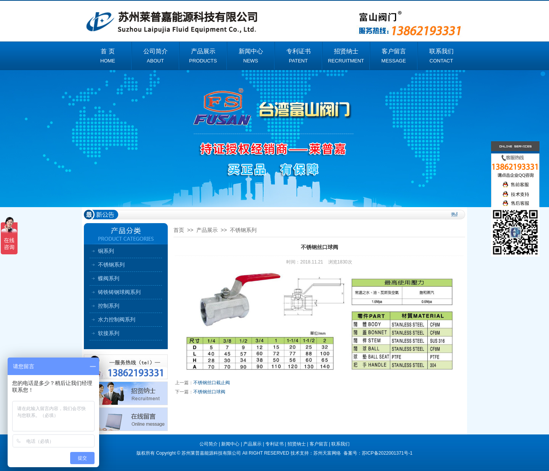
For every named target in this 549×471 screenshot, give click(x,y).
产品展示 (207, 230)
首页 (178, 230)
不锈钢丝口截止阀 (211, 382)
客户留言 (319, 444)
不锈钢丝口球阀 (209, 391)
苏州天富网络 (327, 453)
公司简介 (208, 444)
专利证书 (274, 444)
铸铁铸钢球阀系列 (119, 292)
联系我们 (340, 444)
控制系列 (108, 306)
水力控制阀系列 (116, 319)
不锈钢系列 (111, 265)
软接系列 (108, 333)
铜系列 (106, 251)
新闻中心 (230, 444)
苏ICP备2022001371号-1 (387, 453)
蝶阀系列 (108, 278)
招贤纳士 (296, 444)
